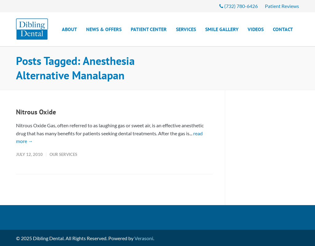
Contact (283, 29)
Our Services (63, 154)
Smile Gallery (221, 29)
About (69, 29)
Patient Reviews (282, 6)
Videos (256, 29)
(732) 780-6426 (238, 6)
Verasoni (143, 238)
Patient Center (149, 29)
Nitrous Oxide (36, 112)
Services (186, 29)
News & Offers (104, 29)
